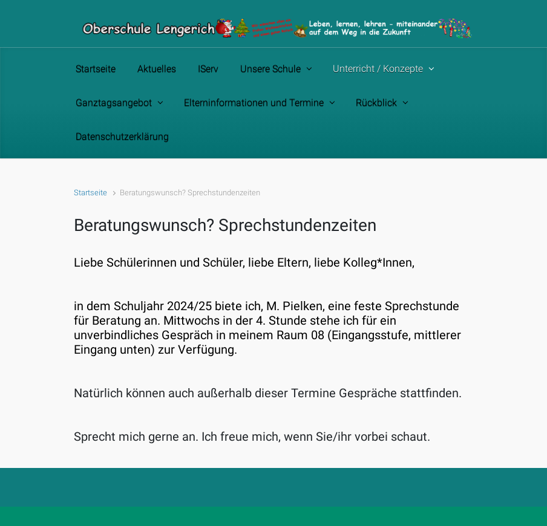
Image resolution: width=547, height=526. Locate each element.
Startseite (90, 192)
